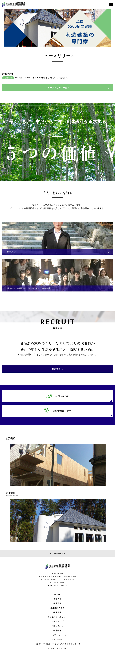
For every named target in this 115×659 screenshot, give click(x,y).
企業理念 (57, 603)
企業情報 (57, 631)
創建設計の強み (57, 608)
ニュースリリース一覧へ (57, 88)
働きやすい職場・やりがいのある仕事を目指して (58, 644)
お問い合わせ (58, 626)
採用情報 (57, 612)
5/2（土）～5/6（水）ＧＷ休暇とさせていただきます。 (42, 77)
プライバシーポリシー (57, 617)
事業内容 (57, 599)
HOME (57, 594)
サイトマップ (58, 621)
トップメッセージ (58, 635)
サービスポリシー (58, 648)
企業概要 (58, 639)
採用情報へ (57, 369)
